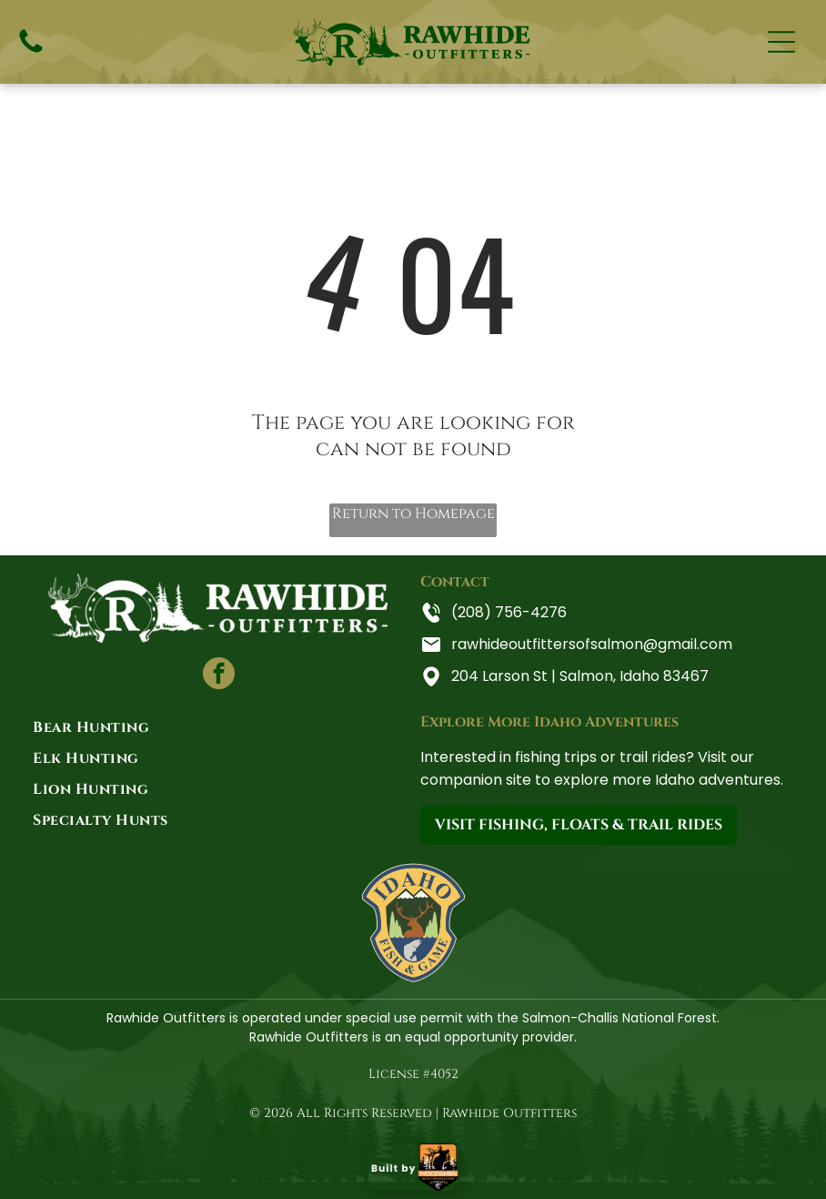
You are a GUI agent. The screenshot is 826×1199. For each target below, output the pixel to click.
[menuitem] (219, 727)
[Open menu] (781, 42)
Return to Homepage (413, 513)
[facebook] (219, 675)
